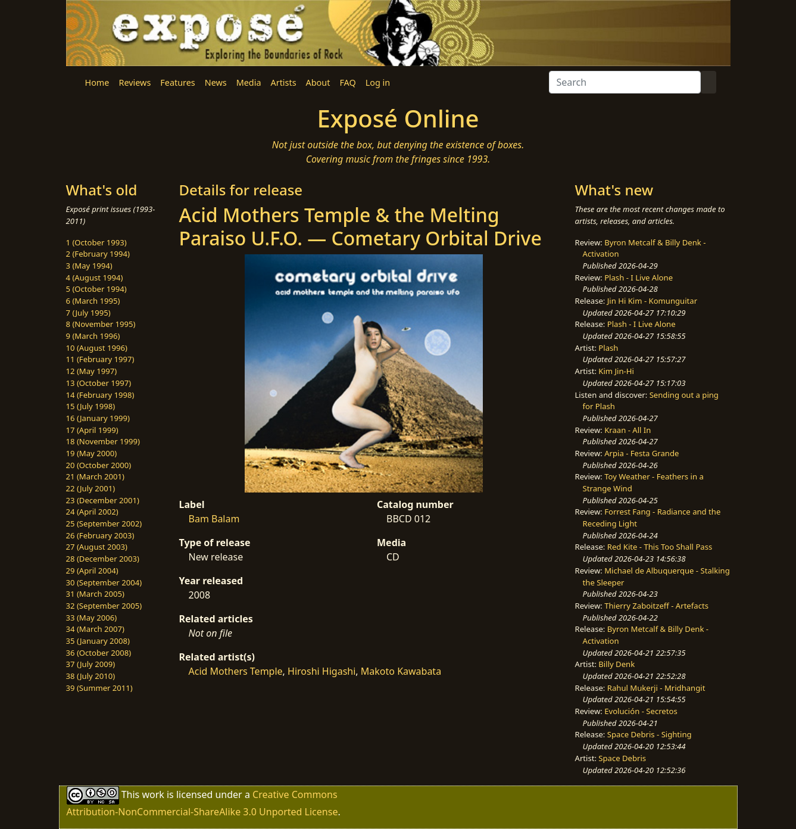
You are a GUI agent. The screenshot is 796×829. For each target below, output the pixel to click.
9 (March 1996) (93, 336)
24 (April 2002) (92, 511)
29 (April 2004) (92, 570)
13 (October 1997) (99, 383)
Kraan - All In (627, 430)
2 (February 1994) (98, 253)
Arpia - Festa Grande (641, 453)
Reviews (134, 82)
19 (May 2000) (91, 453)
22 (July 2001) (91, 488)
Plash (608, 347)
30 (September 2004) (104, 582)
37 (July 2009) (91, 664)
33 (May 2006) (91, 617)
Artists (283, 82)
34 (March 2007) (95, 629)
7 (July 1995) (88, 312)
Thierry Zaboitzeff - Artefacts (656, 605)
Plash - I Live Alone (638, 277)
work (153, 794)
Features (177, 82)
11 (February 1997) (100, 359)
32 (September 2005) (104, 605)
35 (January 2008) (98, 640)
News (216, 82)
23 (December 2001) (102, 500)
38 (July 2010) (91, 676)
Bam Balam (214, 518)
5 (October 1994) (96, 288)
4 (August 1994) (94, 277)
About (318, 82)
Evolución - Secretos (640, 711)
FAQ (347, 82)
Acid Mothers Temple (236, 671)
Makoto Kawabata (401, 671)
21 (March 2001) (95, 476)
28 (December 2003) (102, 558)
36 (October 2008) (99, 652)
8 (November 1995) (101, 324)
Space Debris (622, 758)
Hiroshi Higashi (321, 671)
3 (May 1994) (89, 265)
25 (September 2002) (104, 523)
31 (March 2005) (95, 593)
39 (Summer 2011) (99, 687)
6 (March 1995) (93, 300)
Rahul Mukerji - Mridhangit (656, 687)
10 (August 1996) (96, 347)
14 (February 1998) (100, 394)
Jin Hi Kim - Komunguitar (652, 300)
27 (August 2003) (96, 546)
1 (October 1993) (96, 242)
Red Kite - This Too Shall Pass (659, 546)
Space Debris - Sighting (649, 734)
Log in (378, 82)
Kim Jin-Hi (616, 371)
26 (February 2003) (100, 535)
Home (97, 82)
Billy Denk (616, 664)
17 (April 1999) (92, 430)
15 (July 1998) (91, 406)
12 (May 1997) (91, 371)
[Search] (625, 82)
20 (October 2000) (99, 465)
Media (248, 82)
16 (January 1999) (98, 418)
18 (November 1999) (103, 441)
